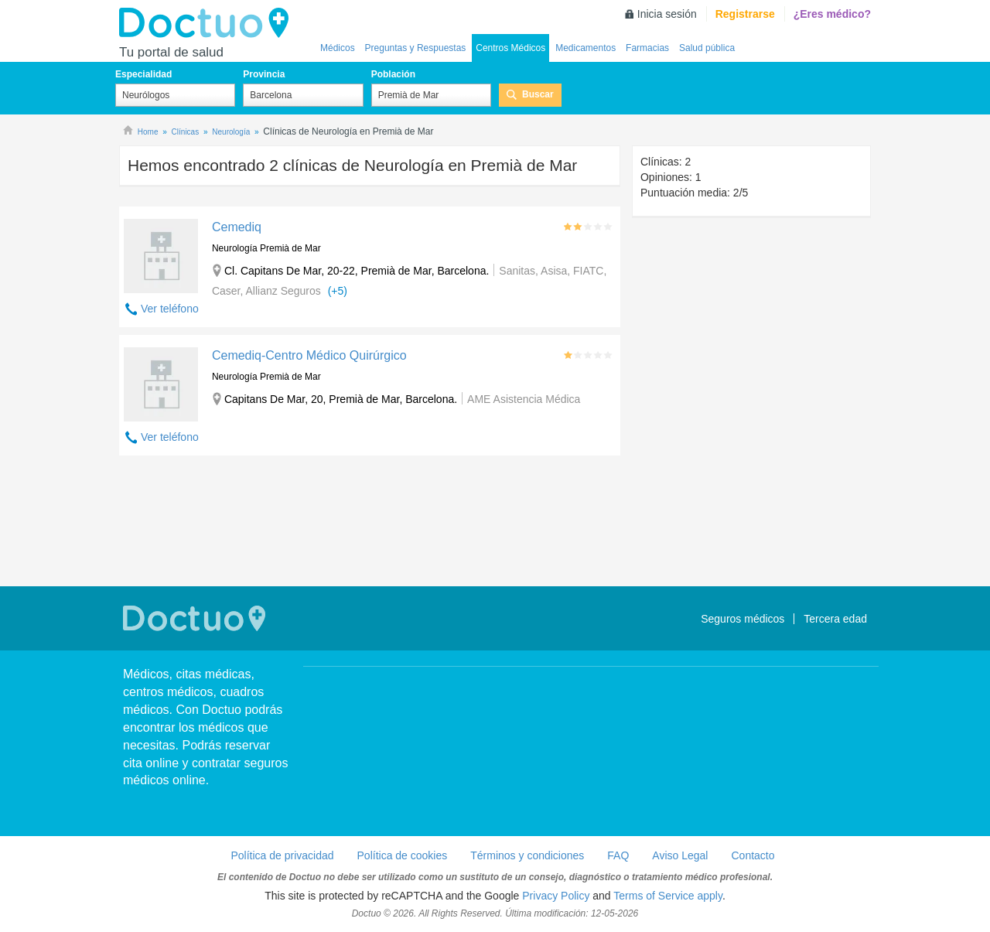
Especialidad (143, 74)
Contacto (752, 855)
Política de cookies (402, 855)
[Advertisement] (369, 523)
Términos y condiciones (527, 855)
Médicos (337, 48)
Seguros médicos (742, 619)
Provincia (264, 74)
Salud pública (707, 48)
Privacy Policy (555, 895)
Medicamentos (585, 48)
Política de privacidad (281, 855)
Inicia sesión (667, 14)
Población (393, 74)
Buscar (538, 94)
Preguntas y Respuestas (415, 48)
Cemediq (236, 227)
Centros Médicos (510, 48)
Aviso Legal (680, 855)
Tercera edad (835, 619)
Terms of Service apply (667, 895)
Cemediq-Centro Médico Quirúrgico (309, 355)
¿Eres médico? (832, 14)
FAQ (618, 855)
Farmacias (647, 48)
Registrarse (745, 14)
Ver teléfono (170, 308)
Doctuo (208, 23)
